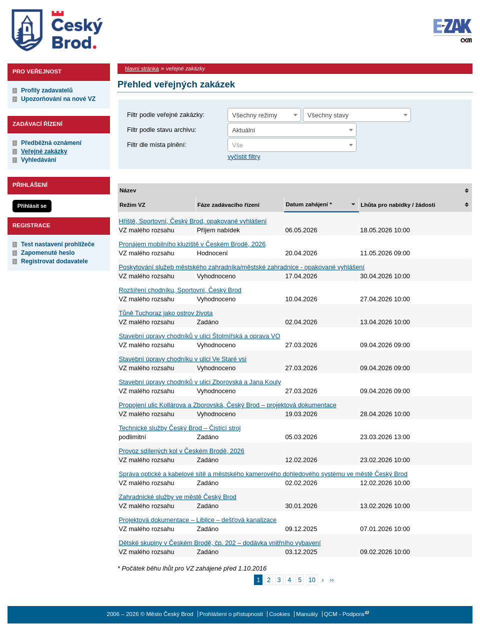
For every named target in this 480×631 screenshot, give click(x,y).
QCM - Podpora (344, 614)
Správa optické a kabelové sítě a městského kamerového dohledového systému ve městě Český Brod (263, 474)
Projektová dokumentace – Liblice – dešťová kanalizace (198, 520)
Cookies (279, 614)
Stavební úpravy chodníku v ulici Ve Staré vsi (182, 359)
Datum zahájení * (309, 204)
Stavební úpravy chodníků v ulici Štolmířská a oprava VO (199, 336)
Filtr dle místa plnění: (156, 144)
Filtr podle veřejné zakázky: (165, 114)
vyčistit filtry (244, 156)
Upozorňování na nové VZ (58, 98)
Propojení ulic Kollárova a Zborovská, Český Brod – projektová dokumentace (227, 405)
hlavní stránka (142, 68)
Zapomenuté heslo (47, 252)
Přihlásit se (32, 206)
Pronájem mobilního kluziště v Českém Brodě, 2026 (192, 244)
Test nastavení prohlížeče (57, 244)
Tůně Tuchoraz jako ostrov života (166, 313)
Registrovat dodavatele (54, 261)
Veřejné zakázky (44, 151)
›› (332, 580)
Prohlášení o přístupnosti (231, 614)
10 (312, 580)
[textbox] (292, 145)
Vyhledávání (38, 159)
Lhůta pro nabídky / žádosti (397, 205)
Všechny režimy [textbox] (254, 115)
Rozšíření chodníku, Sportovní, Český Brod (180, 290)
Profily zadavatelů (46, 90)
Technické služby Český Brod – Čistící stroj (180, 428)
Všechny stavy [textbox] (328, 115)
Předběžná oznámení (51, 142)
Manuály (307, 614)
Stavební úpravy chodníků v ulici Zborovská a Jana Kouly (200, 382)
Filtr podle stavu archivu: (161, 129)
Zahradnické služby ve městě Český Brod (177, 497)
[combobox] (264, 115)
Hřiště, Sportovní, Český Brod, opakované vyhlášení (193, 221)
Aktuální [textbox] (243, 130)
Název (128, 190)
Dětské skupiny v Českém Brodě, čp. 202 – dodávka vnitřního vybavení (220, 543)
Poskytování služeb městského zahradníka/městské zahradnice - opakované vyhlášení (242, 267)
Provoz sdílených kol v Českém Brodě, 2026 (181, 451)
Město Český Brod (88, 28)
